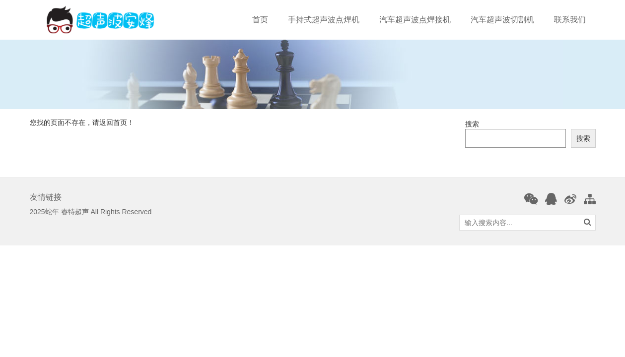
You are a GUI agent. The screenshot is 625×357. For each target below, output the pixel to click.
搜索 (472, 124)
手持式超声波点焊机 (323, 19)
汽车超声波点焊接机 (415, 19)
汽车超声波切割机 (502, 19)
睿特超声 (75, 212)
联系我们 (570, 19)
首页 (260, 19)
